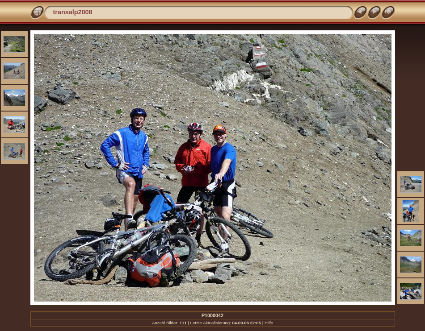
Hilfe (269, 322)
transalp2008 (73, 12)
